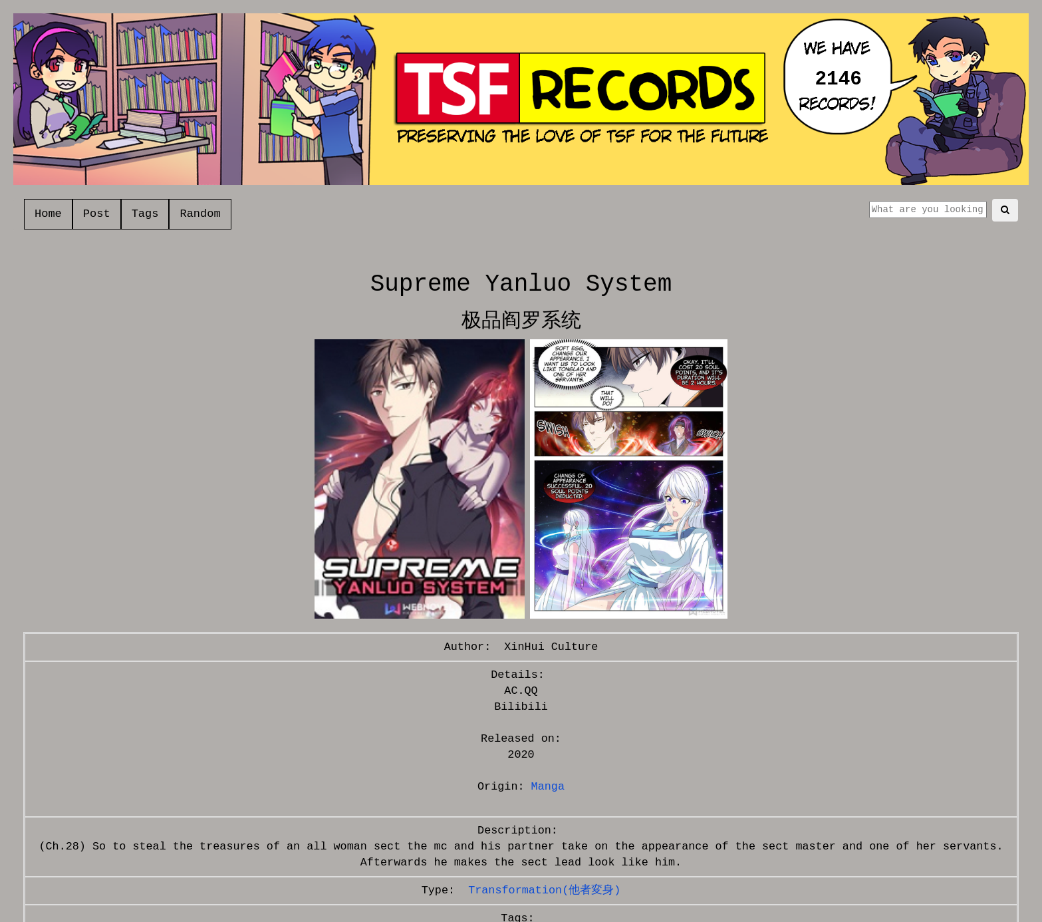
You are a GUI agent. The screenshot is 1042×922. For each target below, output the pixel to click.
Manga (548, 786)
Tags (145, 214)
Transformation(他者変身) (544, 890)
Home (48, 214)
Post (96, 214)
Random (200, 214)
